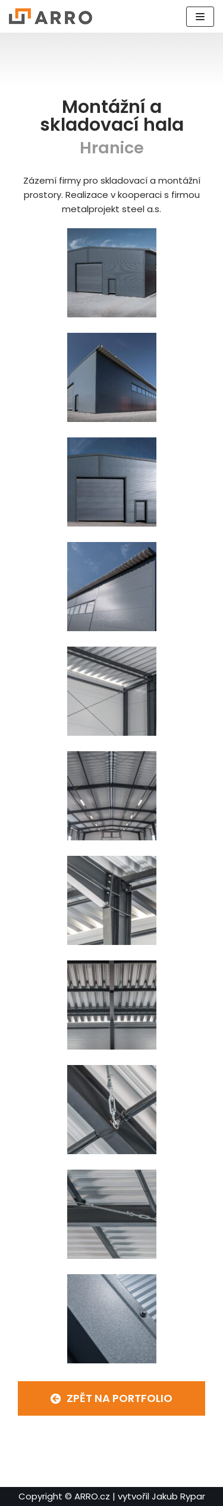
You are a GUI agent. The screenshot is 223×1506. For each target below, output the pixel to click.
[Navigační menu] (200, 17)
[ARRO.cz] (50, 16)
